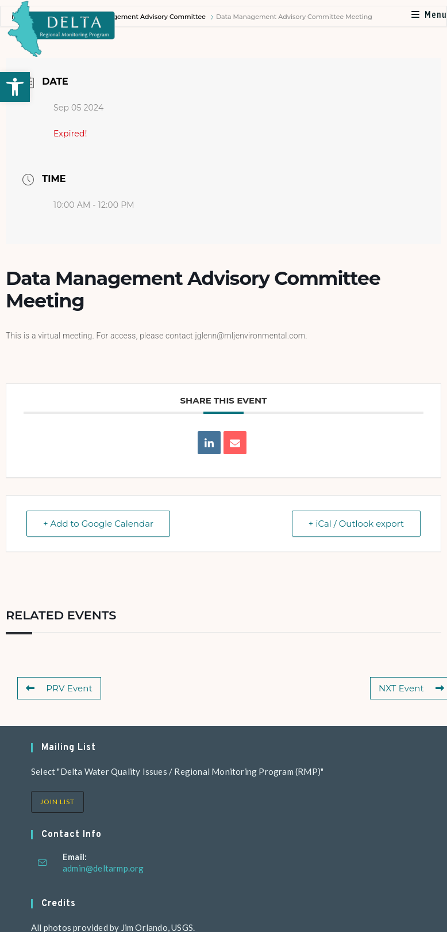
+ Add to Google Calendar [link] (98, 523)
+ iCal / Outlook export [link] (356, 523)
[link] (15, 87)
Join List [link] (57, 801)
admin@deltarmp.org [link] (103, 868)
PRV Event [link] (59, 688)
